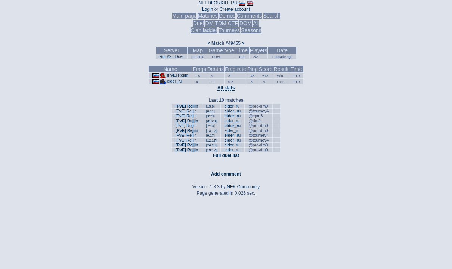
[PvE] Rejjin (177, 75)
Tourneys (229, 30)
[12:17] (211, 140)
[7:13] (210, 126)
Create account (235, 9)
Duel (198, 23)
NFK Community (243, 186)
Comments (249, 16)
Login (207, 9)
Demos (227, 16)
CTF (233, 23)
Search (271, 16)
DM (209, 23)
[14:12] (211, 131)
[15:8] (210, 106)
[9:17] (210, 135)
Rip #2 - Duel (171, 56)
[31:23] (211, 121)
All (256, 23)
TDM (220, 23)
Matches (208, 16)
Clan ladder (204, 30)
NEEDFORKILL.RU (218, 3)
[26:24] (211, 145)
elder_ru (174, 81)
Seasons (251, 30)
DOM (245, 23)
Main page (184, 16)
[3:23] (210, 116)
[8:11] (210, 111)
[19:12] (211, 150)
